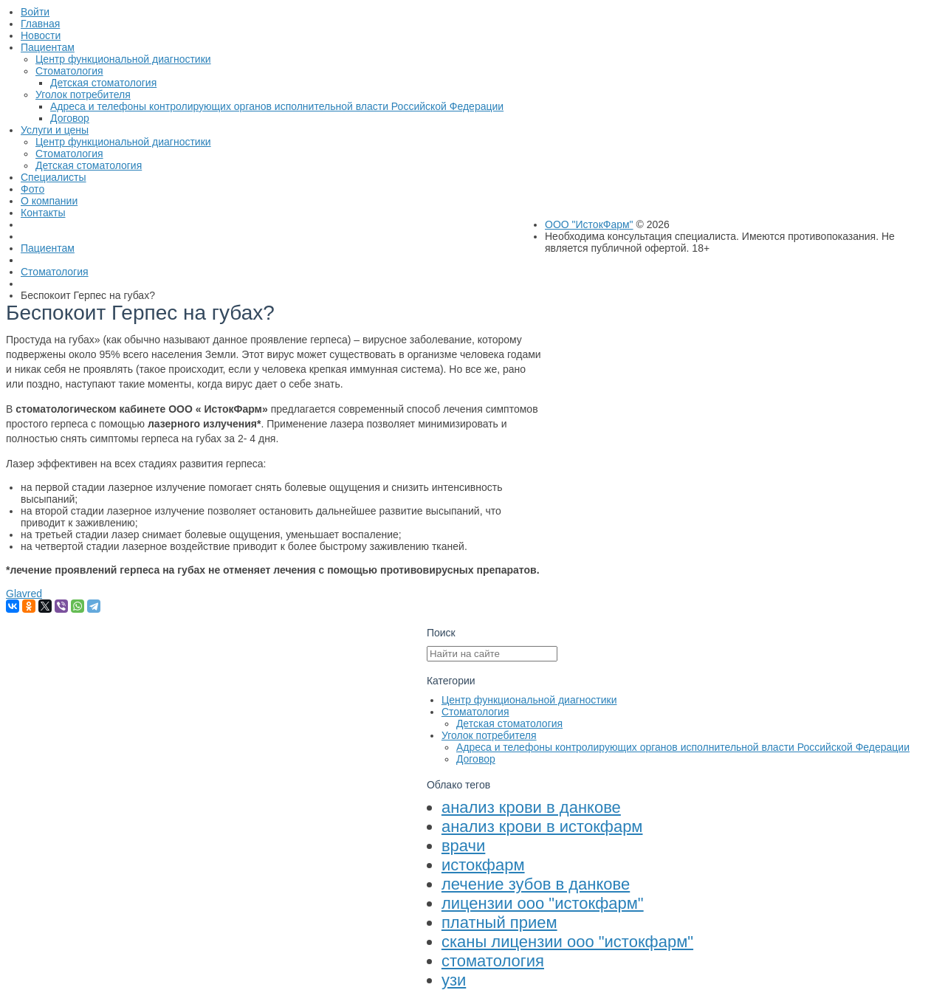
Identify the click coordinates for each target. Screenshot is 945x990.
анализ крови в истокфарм (542, 826)
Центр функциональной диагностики (529, 700)
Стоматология (475, 712)
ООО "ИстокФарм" (589, 224)
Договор (475, 759)
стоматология (492, 961)
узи (453, 980)
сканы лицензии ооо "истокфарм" (567, 941)
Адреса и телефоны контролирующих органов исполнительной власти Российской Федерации (683, 747)
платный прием (499, 922)
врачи (463, 845)
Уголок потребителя (489, 735)
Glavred (24, 593)
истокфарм (483, 865)
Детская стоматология (509, 723)
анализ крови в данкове (531, 807)
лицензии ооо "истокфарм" (542, 903)
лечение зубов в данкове (535, 884)
